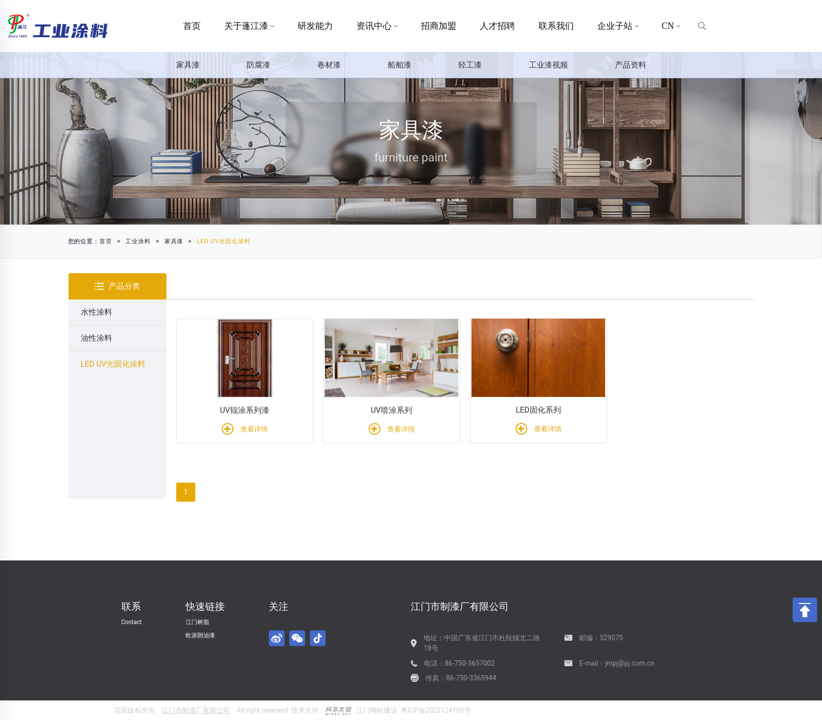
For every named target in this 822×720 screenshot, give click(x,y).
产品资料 (630, 65)
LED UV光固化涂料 (169, 241)
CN (671, 26)
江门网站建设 (377, 710)
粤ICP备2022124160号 (435, 710)
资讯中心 (377, 26)
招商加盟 (438, 26)
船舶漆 (399, 65)
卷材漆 (329, 65)
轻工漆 (470, 65)
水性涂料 (96, 312)
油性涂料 (96, 338)
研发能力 (315, 26)
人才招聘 (497, 26)
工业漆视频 (548, 65)
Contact (131, 622)
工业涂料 (83, 241)
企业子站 (617, 26)
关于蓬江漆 (249, 26)
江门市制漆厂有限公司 (196, 710)
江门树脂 (197, 622)
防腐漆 (258, 65)
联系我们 (556, 26)
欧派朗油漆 (200, 635)
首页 (192, 26)
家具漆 (188, 65)
